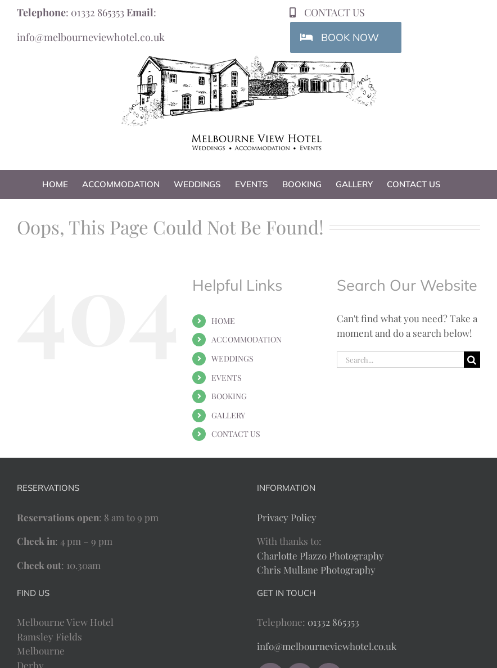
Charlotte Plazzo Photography (320, 555)
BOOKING (229, 396)
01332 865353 (97, 12)
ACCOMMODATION (246, 339)
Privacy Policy (287, 517)
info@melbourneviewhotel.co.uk (91, 37)
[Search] (472, 359)
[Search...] (400, 359)
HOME (223, 320)
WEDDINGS (232, 358)
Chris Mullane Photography (316, 569)
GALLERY (228, 415)
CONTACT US (235, 433)
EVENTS (226, 377)
